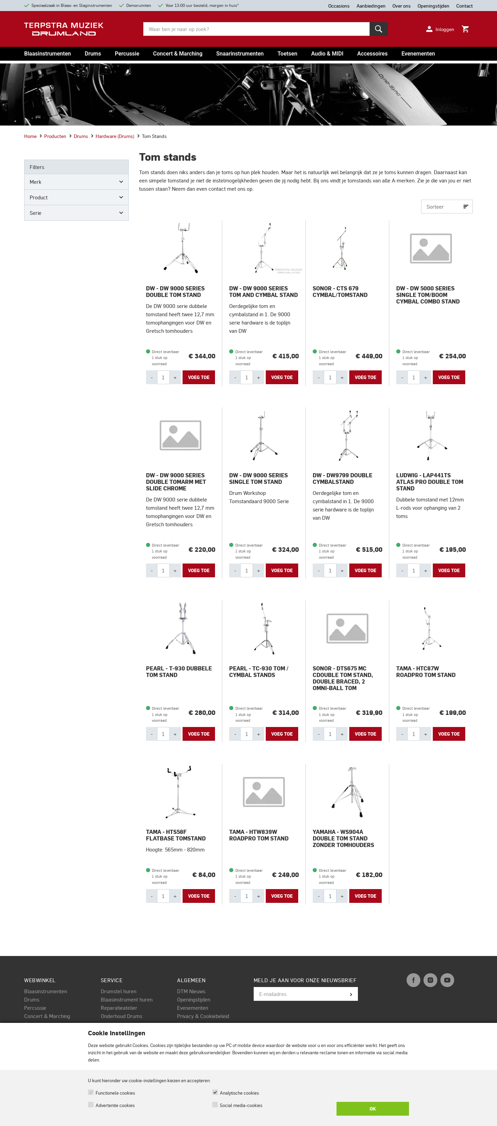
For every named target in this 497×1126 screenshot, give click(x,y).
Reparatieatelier (119, 1007)
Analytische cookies (239, 1093)
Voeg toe (198, 377)
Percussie (127, 53)
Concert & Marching (178, 53)
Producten (52, 136)
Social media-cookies (241, 1105)
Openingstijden (193, 999)
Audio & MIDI (327, 53)
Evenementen (418, 53)
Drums (93, 53)
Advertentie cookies (115, 1105)
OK (373, 1109)
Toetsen (287, 53)
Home (30, 136)
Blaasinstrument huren (127, 999)
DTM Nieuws (191, 991)
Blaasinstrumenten (47, 53)
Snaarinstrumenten (240, 53)
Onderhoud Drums (121, 1016)
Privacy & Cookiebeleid (203, 1016)
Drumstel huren (118, 991)
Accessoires (372, 53)
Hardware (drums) (112, 136)
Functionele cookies (115, 1093)
